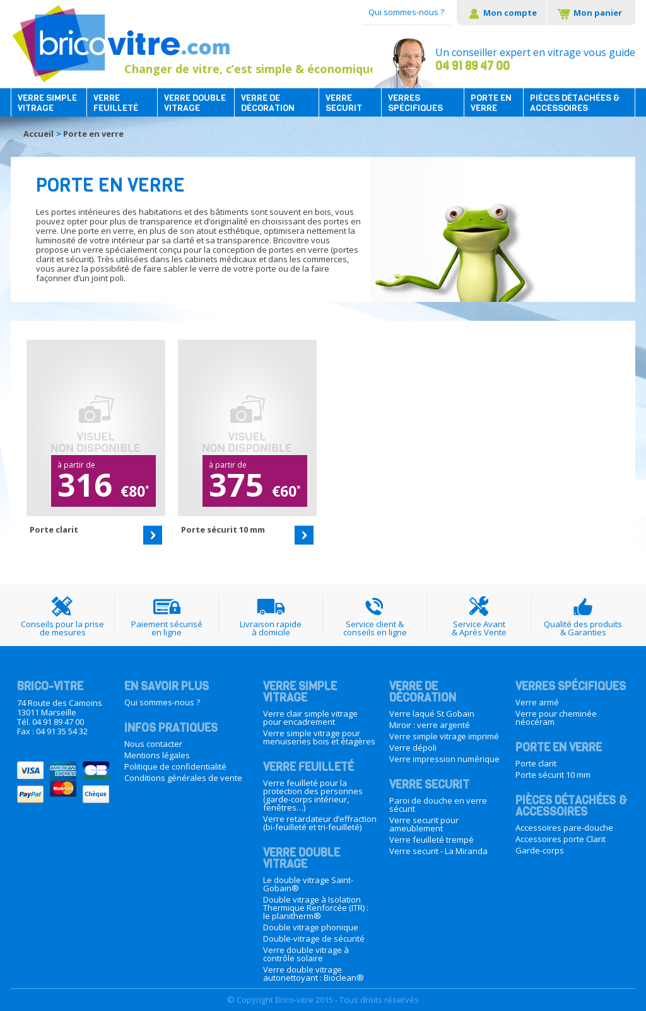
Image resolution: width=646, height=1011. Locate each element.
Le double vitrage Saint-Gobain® (308, 884)
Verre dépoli (413, 747)
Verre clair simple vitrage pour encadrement (310, 717)
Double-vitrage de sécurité (314, 938)
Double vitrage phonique (310, 927)
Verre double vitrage (195, 103)
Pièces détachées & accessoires (575, 103)
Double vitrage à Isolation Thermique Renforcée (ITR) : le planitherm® (315, 907)
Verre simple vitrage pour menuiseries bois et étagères (319, 737)
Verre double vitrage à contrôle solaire (306, 954)
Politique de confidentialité (175, 766)
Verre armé (537, 702)
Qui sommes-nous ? (406, 12)
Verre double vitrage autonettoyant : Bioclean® (313, 973)
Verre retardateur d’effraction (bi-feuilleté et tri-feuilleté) (320, 823)
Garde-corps (539, 850)
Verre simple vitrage (47, 103)
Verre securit (344, 103)
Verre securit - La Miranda (438, 851)
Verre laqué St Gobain (431, 713)
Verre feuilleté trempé (431, 839)
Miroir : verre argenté (429, 725)
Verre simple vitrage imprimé (444, 736)
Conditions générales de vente (183, 777)
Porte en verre (491, 103)
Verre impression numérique (444, 759)
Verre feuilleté (115, 103)
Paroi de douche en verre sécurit (438, 804)
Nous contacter (153, 743)
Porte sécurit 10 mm (552, 774)
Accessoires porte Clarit (560, 839)
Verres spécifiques (415, 103)
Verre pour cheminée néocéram (556, 717)
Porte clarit (535, 763)
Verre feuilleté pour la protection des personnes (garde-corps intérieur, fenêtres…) (313, 795)
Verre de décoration (268, 103)
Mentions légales (157, 755)
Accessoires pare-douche (564, 827)
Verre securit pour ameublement (424, 824)
